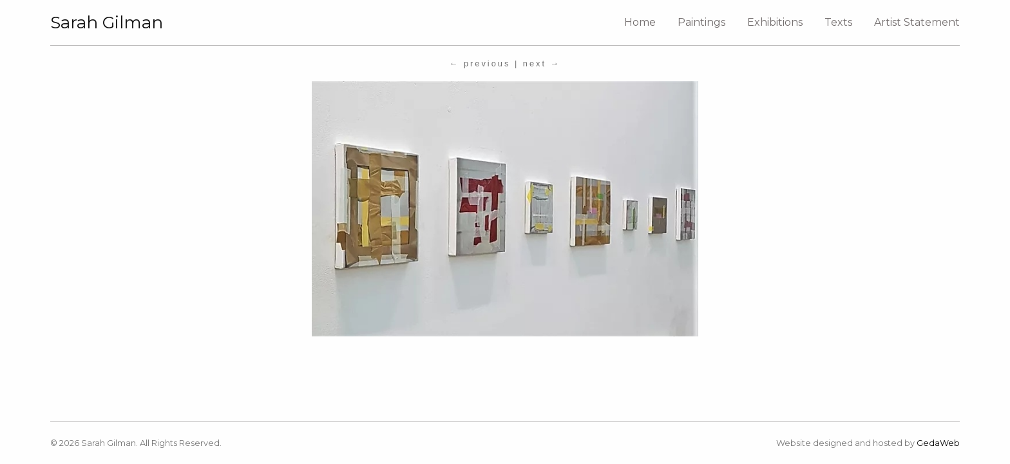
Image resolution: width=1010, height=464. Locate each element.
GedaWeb (938, 443)
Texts (838, 22)
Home (640, 22)
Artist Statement (917, 22)
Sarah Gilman (106, 22)
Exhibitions (775, 22)
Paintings (701, 22)
